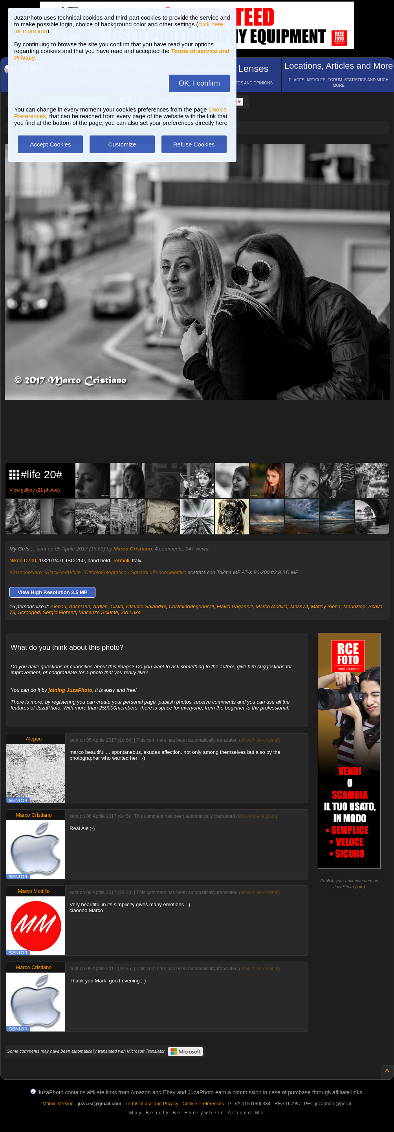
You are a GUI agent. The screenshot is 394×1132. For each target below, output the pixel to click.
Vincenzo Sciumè (98, 612)
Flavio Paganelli (235, 606)
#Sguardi (138, 572)
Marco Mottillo (272, 606)
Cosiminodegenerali (191, 606)
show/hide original (259, 740)
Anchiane (79, 606)
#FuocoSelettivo (168, 572)
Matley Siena (326, 606)
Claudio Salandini (146, 606)
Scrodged (29, 612)
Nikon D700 (22, 560)
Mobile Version (57, 1103)
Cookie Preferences (203, 1103)
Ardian (100, 606)
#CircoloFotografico (104, 572)
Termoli (121, 560)
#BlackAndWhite (62, 572)
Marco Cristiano (133, 549)
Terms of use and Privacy (151, 1103)
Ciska (116, 606)
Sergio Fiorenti (59, 612)
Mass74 (299, 606)
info (360, 886)
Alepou (58, 606)
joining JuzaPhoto (70, 690)
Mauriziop (354, 606)
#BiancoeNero (25, 572)
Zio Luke (131, 612)
